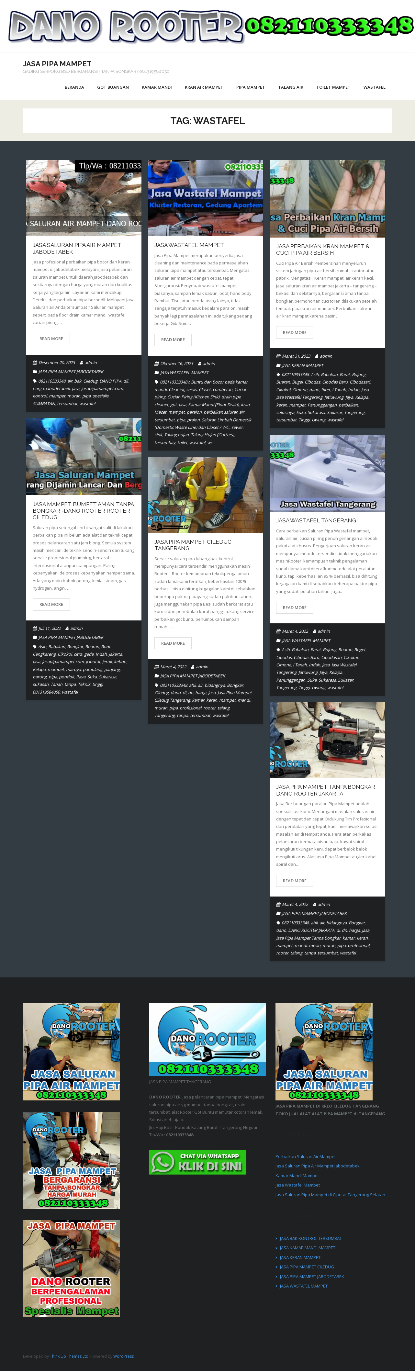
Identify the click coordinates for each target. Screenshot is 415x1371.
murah (73, 396)
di (184, 693)
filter (325, 390)
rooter (209, 708)
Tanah (56, 684)
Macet (160, 412)
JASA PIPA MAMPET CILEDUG (307, 1267)
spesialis (100, 396)
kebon (120, 661)
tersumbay (164, 442)
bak (77, 381)
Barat (345, 374)
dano (314, 390)
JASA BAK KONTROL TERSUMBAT (311, 1238)
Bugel (297, 382)
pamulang (92, 669)
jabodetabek (58, 388)
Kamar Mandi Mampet (297, 1175)
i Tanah (339, 390)
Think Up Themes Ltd (69, 1356)
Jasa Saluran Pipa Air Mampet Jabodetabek (317, 1166)
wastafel (87, 404)
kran (245, 404)
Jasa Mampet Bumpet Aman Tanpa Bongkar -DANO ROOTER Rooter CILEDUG (83, 511)
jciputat (93, 661)
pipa (86, 396)
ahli (192, 685)
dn (190, 693)
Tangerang (354, 412)
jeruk (107, 661)
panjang (112, 669)
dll (125, 381)
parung (40, 677)
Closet (205, 389)
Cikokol (283, 390)
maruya (73, 669)
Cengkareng (44, 654)
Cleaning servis (183, 389)
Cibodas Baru (335, 382)
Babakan (329, 374)
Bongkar (75, 647)
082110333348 (51, 381)
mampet (57, 396)
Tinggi (304, 420)
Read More (51, 338)
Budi (105, 647)
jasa (75, 388)
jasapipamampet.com (102, 388)
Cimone (299, 390)
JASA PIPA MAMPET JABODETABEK (71, 371)
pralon (193, 420)
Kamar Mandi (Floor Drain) (213, 404)
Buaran (283, 382)
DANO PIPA (110, 381)
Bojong (358, 374)
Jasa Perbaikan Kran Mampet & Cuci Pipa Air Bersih (322, 249)
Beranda (74, 87)
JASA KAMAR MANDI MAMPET (307, 1248)
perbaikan (348, 405)
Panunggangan (322, 405)
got (173, 404)
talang (224, 708)
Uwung (318, 420)
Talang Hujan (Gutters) (212, 435)
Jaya (349, 397)
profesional (190, 708)
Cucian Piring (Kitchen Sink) (193, 397)
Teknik (84, 684)
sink (158, 435)
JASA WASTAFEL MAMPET (184, 372)
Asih (315, 374)
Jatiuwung (333, 397)
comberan (222, 389)
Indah (353, 390)
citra (78, 654)
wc (209, 442)
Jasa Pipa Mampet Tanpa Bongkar (308, 938)
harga (38, 388)
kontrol (40, 396)
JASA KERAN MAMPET (302, 365)
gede (89, 654)
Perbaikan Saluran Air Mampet (305, 1156)
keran (281, 405)
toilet (182, 442)
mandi (244, 700)
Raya (80, 677)
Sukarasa (316, 412)
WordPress (123, 1356)
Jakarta (115, 654)
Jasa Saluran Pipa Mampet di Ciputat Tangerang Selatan (330, 1195)
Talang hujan (176, 435)
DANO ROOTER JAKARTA (311, 930)
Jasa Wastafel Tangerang (299, 397)
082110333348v (174, 382)
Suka (301, 412)
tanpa (70, 684)
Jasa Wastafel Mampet (189, 245)
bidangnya (215, 685)
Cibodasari (360, 382)
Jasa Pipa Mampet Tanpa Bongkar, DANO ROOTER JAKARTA (326, 790)
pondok (66, 677)
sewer (237, 427)
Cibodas (312, 382)
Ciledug (90, 381)
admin (90, 362)
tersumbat (67, 404)
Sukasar (334, 412)
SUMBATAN (44, 404)
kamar (198, 700)
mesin (314, 945)
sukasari (41, 684)
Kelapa (361, 397)
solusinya (285, 412)
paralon (194, 412)
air (69, 381)
